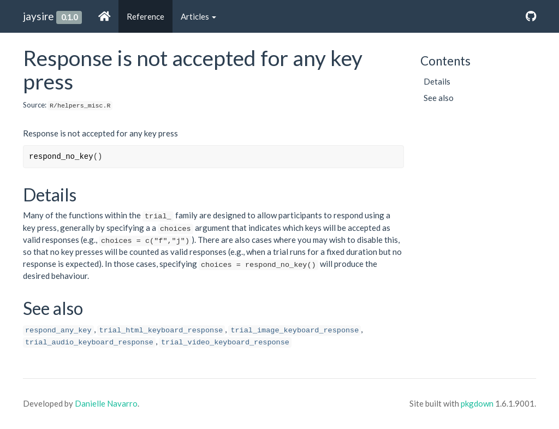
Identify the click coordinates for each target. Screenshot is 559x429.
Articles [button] (198, 16)
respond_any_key (58, 330)
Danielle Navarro (106, 403)
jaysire (38, 16)
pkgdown (477, 403)
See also (439, 98)
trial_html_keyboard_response (161, 330)
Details (437, 81)
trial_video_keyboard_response (225, 342)
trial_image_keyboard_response (294, 330)
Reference (145, 16)
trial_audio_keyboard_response (89, 342)
